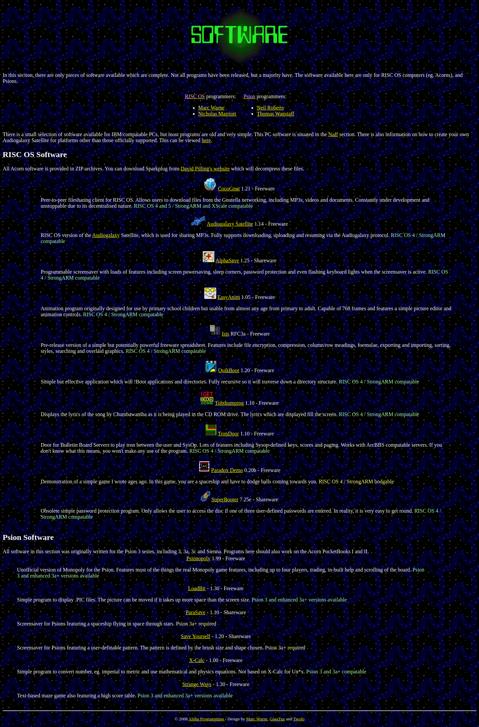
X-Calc (197, 660)
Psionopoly (198, 558)
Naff (333, 134)
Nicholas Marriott (217, 114)
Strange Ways (197, 684)
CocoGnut (229, 188)
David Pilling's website (205, 168)
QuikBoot (228, 370)
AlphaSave (227, 260)
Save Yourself (195, 636)
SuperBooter (225, 499)
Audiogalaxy (106, 235)
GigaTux (277, 718)
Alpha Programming (206, 718)
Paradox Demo (227, 470)
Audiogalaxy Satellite (230, 224)
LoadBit (196, 588)
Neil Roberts (270, 108)
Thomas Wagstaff (275, 114)
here (206, 140)
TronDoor (228, 433)
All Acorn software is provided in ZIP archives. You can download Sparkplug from (92, 168)
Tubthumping (229, 403)
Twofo (298, 718)
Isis (225, 334)
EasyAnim (229, 297)
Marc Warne (211, 108)
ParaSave (196, 612)
